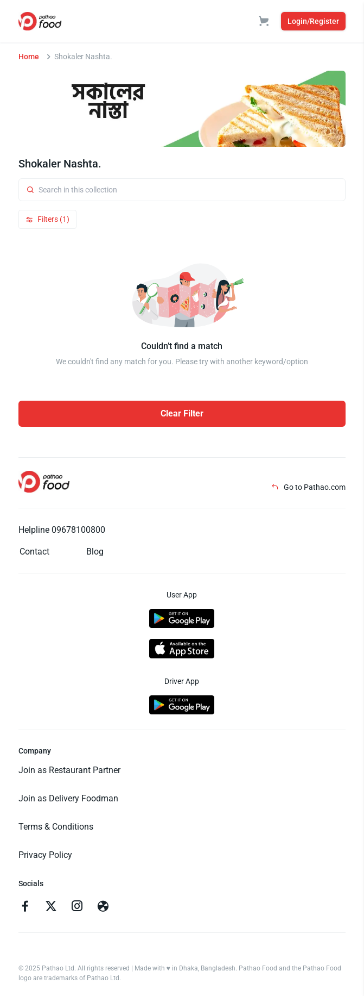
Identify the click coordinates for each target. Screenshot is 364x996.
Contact (34, 551)
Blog (95, 551)
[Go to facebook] (24, 907)
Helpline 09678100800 (61, 530)
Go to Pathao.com (308, 487)
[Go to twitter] (51, 907)
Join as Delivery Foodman (68, 798)
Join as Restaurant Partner (69, 770)
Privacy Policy (45, 855)
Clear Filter (182, 413)
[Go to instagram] (77, 907)
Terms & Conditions (55, 826)
